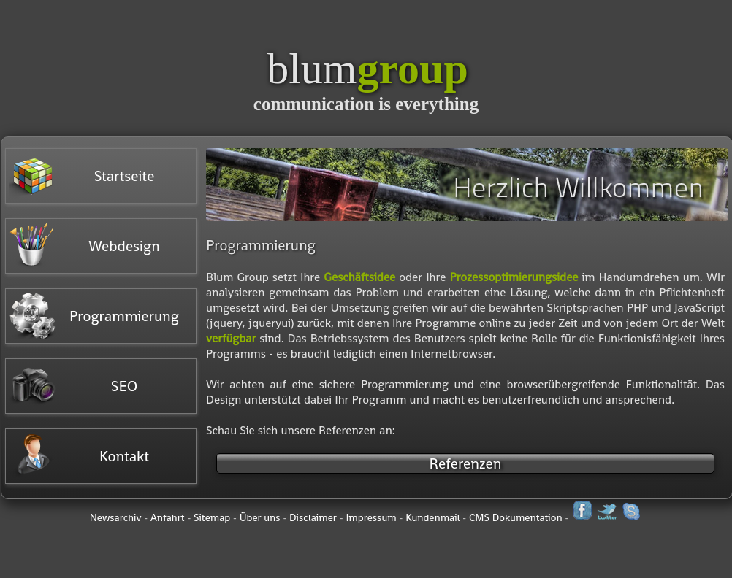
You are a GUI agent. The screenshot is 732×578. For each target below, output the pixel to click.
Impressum (371, 517)
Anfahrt (167, 517)
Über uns (260, 517)
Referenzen (466, 463)
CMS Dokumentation (516, 517)
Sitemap (212, 517)
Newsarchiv (116, 517)
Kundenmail (432, 517)
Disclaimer (313, 517)
